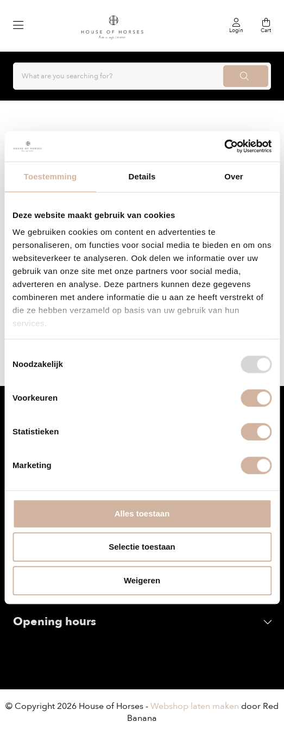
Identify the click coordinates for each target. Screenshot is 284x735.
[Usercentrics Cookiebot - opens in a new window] (224, 146)
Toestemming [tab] (50, 176)
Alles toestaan (142, 513)
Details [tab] (142, 176)
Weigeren (142, 580)
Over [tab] (233, 176)
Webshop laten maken (194, 706)
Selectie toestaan (142, 546)
